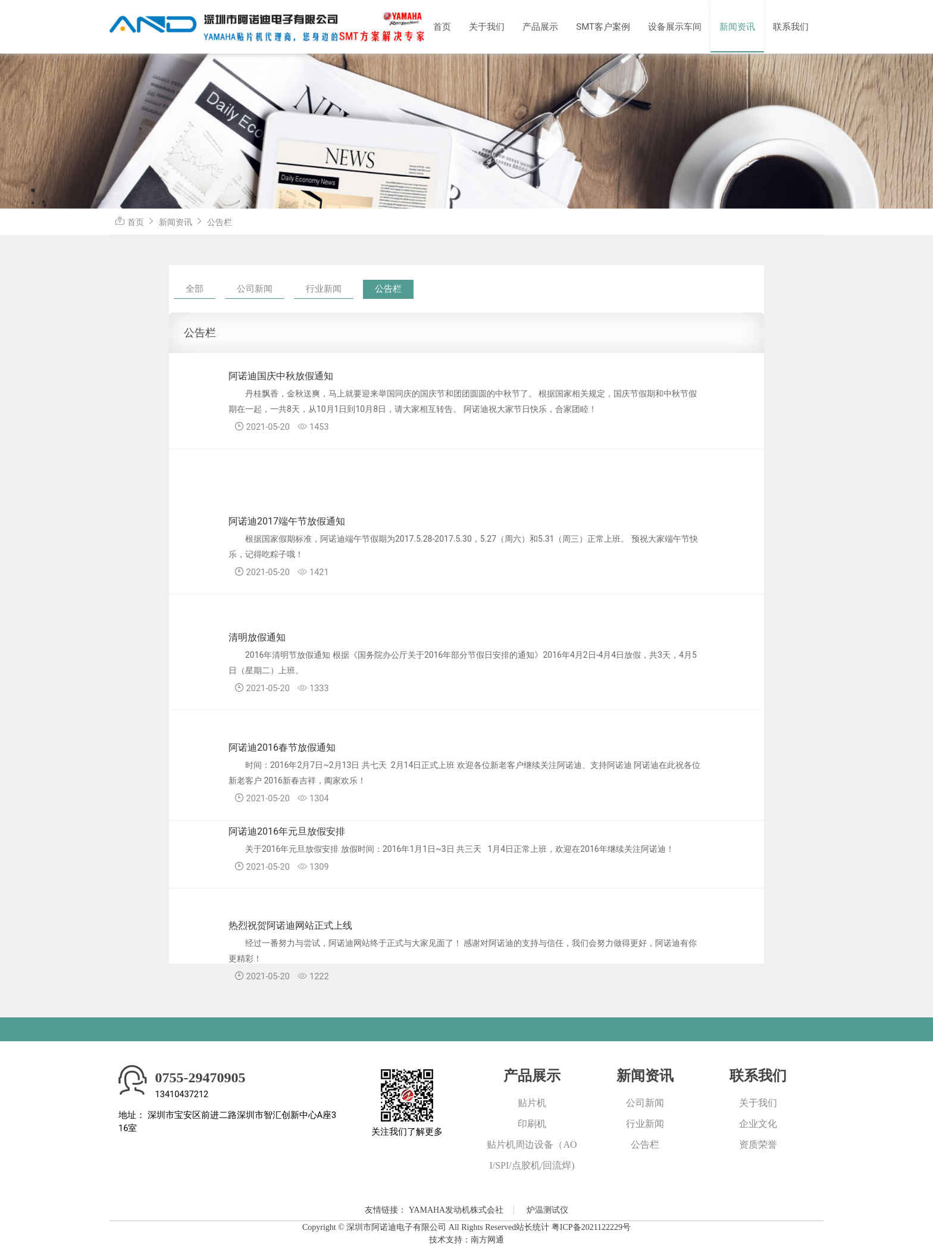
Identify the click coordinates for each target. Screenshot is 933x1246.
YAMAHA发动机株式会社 (456, 1210)
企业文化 (758, 1124)
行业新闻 (324, 288)
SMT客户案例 (603, 26)
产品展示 (540, 26)
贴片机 (532, 1103)
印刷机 (532, 1124)
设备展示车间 (675, 26)
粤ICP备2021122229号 (591, 1227)
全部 (194, 288)
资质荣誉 (758, 1144)
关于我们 (487, 26)
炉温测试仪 (547, 1210)
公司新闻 (255, 288)
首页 (442, 26)
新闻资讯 (737, 26)
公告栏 (219, 222)
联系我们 (791, 26)
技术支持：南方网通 (466, 1239)
